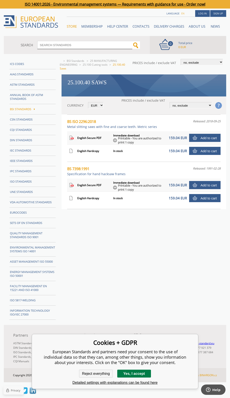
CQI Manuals (21, 361)
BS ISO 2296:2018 (112, 124)
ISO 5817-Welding (22, 300)
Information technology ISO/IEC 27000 (30, 312)
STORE (72, 26)
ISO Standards (21, 181)
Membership (92, 26)
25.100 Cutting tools (95, 65)
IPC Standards (20, 171)
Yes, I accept (134, 374)
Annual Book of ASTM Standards (26, 97)
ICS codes (17, 64)
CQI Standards (21, 130)
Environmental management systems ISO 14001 (32, 249)
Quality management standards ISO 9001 (26, 235)
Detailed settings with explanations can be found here (115, 383)
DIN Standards (21, 140)
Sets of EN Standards (26, 223)
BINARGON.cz (208, 375)
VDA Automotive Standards (31, 202)
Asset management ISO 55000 (31, 261)
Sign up (218, 13)
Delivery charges (169, 26)
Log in (202, 13)
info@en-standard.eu (201, 343)
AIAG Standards (21, 74)
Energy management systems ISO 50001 (32, 274)
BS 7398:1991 (96, 171)
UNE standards (21, 192)
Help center (117, 26)
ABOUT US (197, 26)
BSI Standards (76, 61)
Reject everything (96, 374)
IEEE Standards (21, 161)
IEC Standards (20, 150)
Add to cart (209, 138)
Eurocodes (18, 212)
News (215, 26)
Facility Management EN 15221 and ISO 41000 (28, 288)
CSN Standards (21, 119)
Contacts (141, 26)
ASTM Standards (22, 85)
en (182, 13)
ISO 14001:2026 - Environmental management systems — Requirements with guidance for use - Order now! (115, 4)
